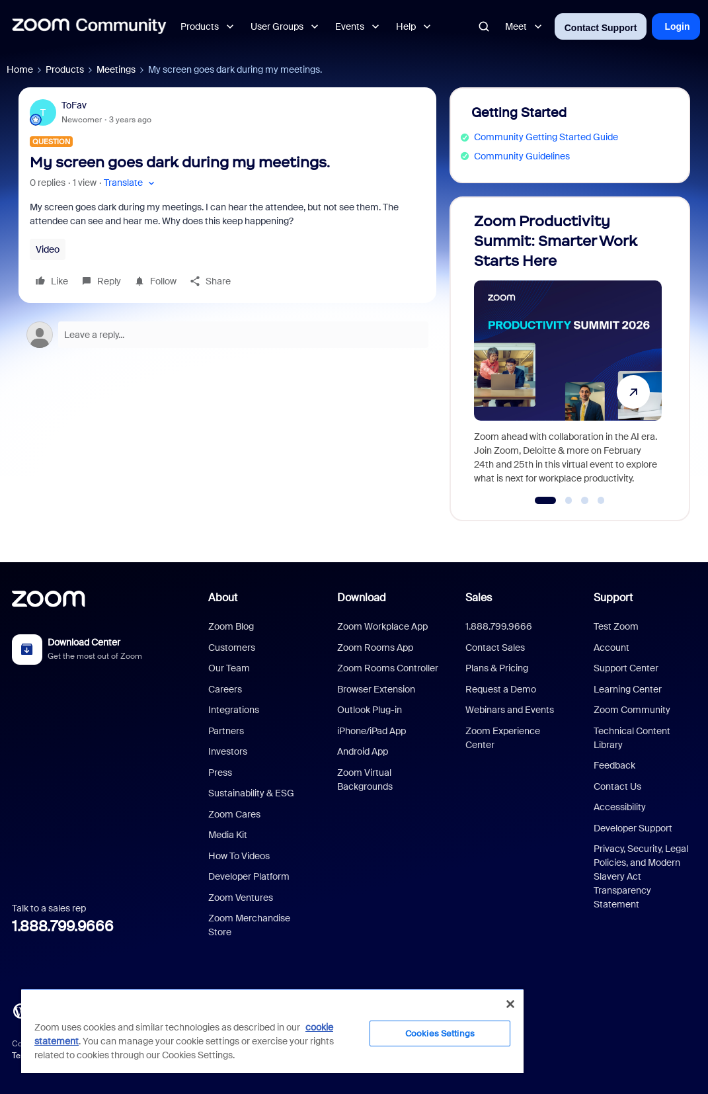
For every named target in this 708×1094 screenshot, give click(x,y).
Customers (231, 647)
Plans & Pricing (496, 668)
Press (220, 772)
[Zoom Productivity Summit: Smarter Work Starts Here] (568, 353)
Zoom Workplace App (382, 626)
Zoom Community (632, 710)
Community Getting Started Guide (546, 137)
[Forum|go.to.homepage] (89, 26)
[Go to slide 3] (585, 501)
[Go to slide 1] (545, 501)
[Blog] (20, 1009)
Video (47, 249)
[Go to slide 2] (568, 501)
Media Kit (227, 835)
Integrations (233, 710)
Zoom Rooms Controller (387, 668)
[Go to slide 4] (601, 501)
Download (361, 598)
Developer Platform (249, 876)
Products (65, 69)
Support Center (626, 668)
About (222, 598)
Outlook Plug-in (369, 710)
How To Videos (239, 856)
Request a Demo (500, 689)
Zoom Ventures (240, 898)
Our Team (229, 668)
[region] (272, 1030)
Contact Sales (495, 647)
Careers (225, 689)
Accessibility (620, 807)
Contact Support (601, 27)
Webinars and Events (509, 710)
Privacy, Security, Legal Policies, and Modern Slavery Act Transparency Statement (641, 876)
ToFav (74, 105)
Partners (226, 731)
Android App (362, 751)
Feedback (614, 765)
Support (613, 598)
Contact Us (617, 786)
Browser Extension (376, 689)
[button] (130, 183)
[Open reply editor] (227, 335)
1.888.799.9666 (63, 926)
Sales (478, 598)
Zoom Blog (231, 626)
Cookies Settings (440, 1033)
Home (20, 69)
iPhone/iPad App (371, 731)
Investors (227, 751)
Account (611, 647)
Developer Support (633, 828)
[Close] (510, 1004)
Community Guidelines (522, 156)
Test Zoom (616, 626)
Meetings (116, 69)
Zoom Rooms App (375, 647)
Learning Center (628, 689)
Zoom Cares (234, 814)
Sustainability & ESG (251, 793)
